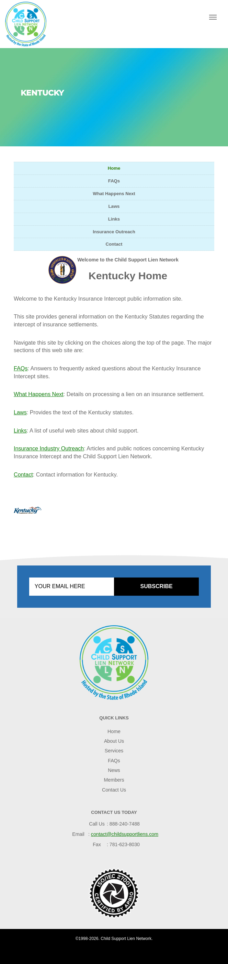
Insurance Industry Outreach (49, 448)
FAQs (114, 180)
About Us (114, 741)
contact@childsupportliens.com (124, 834)
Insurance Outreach (114, 231)
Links (114, 219)
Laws (114, 206)
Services (114, 750)
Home (114, 168)
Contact (114, 244)
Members (114, 780)
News (114, 770)
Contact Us (114, 790)
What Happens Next (114, 193)
